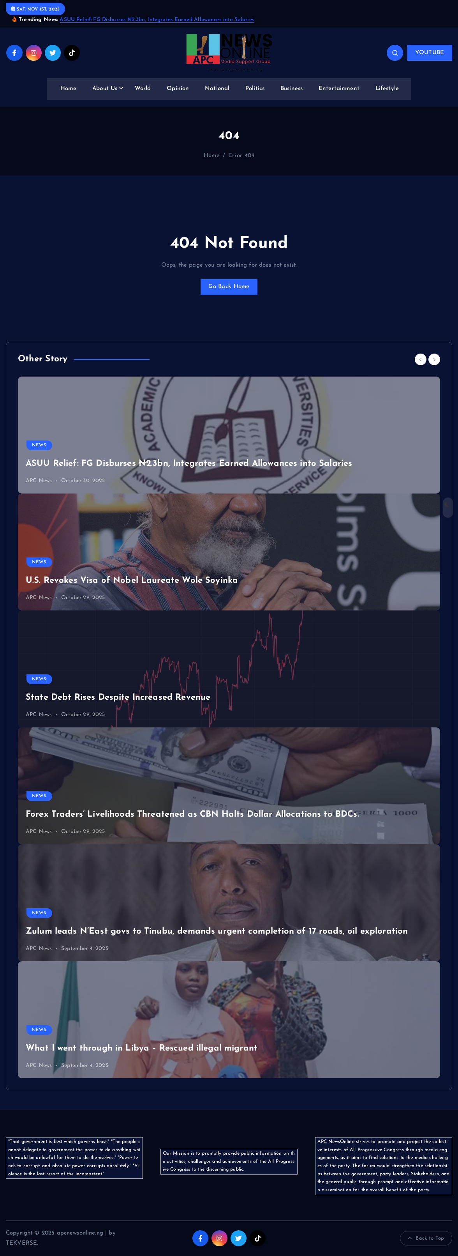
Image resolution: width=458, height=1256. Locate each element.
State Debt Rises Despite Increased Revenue (118, 697)
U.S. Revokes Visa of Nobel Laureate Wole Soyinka (132, 580)
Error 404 (241, 156)
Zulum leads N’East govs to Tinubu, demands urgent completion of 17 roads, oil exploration (217, 931)
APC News (39, 481)
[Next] (434, 359)
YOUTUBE (429, 53)
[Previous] (420, 359)
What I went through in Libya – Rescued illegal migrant (141, 1048)
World (143, 89)
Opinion (178, 89)
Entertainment (339, 89)
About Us (104, 89)
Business (291, 89)
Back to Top (426, 1238)
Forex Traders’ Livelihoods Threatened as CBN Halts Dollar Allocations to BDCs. (192, 814)
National (217, 89)
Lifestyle (387, 89)
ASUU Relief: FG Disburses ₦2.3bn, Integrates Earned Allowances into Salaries (157, 19)
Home (68, 89)
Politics (254, 89)
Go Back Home (228, 287)
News (39, 445)
